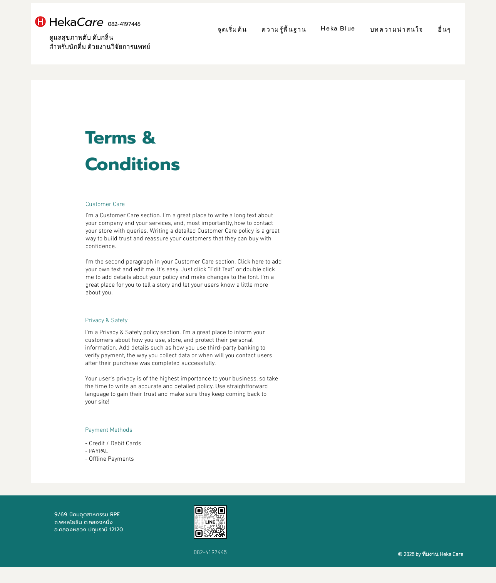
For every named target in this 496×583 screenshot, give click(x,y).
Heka (95, 22)
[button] (284, 30)
